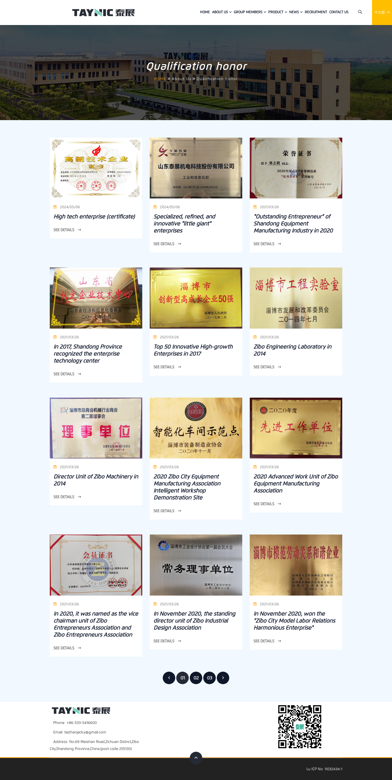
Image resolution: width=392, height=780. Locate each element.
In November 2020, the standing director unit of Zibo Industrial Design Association (194, 620)
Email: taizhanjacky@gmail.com (79, 732)
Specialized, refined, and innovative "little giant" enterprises (184, 223)
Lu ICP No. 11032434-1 (324, 769)
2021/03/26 (266, 207)
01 (182, 678)
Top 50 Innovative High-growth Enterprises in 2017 (193, 350)
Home (205, 12)
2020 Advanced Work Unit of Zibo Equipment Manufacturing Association (296, 483)
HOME (160, 79)
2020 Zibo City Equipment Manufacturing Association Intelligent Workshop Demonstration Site (187, 487)
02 (196, 678)
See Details (67, 230)
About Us (220, 12)
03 (209, 678)
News (294, 12)
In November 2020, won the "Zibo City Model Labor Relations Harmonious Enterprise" (294, 620)
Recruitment (316, 12)
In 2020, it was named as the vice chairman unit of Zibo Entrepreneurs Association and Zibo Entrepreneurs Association (96, 624)
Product (275, 12)
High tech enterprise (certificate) (94, 216)
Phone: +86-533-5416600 (75, 722)
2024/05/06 (67, 207)
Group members (248, 12)
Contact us (338, 12)
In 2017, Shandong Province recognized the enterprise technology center (88, 353)
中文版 (382, 12)
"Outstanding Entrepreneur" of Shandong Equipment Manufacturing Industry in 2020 (293, 223)
